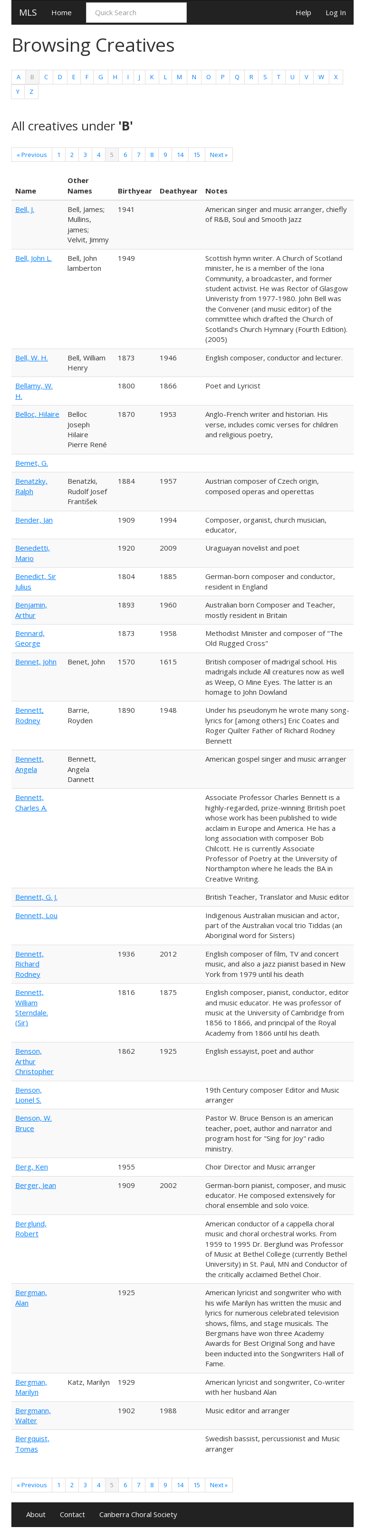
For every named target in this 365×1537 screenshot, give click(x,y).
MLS (28, 12)
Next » (219, 154)
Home (61, 12)
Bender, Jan (34, 520)
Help (303, 12)
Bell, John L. (33, 258)
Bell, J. (24, 209)
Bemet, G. (31, 463)
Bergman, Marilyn (31, 1387)
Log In (336, 12)
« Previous (32, 154)
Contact (72, 1514)
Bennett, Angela (29, 763)
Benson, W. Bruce (33, 1122)
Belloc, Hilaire (37, 414)
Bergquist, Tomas (32, 1443)
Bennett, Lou (36, 915)
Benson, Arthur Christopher (34, 1061)
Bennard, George (30, 638)
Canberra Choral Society (138, 1514)
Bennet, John (36, 661)
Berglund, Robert (31, 1228)
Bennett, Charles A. (31, 802)
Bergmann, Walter (33, 1415)
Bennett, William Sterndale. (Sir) (31, 1007)
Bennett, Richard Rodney (29, 964)
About (36, 1514)
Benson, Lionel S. (28, 1094)
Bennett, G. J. (36, 897)
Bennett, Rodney (29, 715)
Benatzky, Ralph (31, 486)
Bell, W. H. (31, 357)
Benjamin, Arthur (31, 609)
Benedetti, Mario (32, 552)
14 (180, 154)
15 (196, 154)
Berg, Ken (31, 1166)
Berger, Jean (35, 1185)
